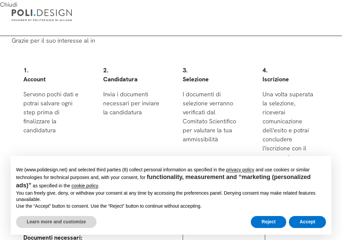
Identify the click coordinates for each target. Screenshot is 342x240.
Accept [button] (307, 221)
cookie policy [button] (84, 185)
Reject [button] (269, 221)
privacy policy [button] (240, 169)
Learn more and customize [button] (56, 221)
